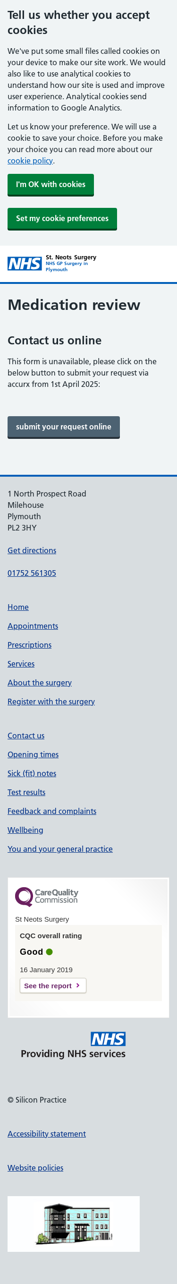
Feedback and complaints (52, 811)
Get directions (32, 550)
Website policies (35, 1168)
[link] (64, 426)
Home (18, 607)
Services (21, 663)
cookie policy (30, 160)
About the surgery (40, 682)
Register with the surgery (51, 701)
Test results (26, 792)
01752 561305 (32, 573)
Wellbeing (25, 830)
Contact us (26, 735)
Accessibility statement (47, 1133)
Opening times (33, 754)
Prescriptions (29, 645)
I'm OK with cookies (50, 184)
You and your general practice (60, 849)
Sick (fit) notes (32, 773)
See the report (48, 986)
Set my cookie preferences (62, 218)
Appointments (33, 626)
